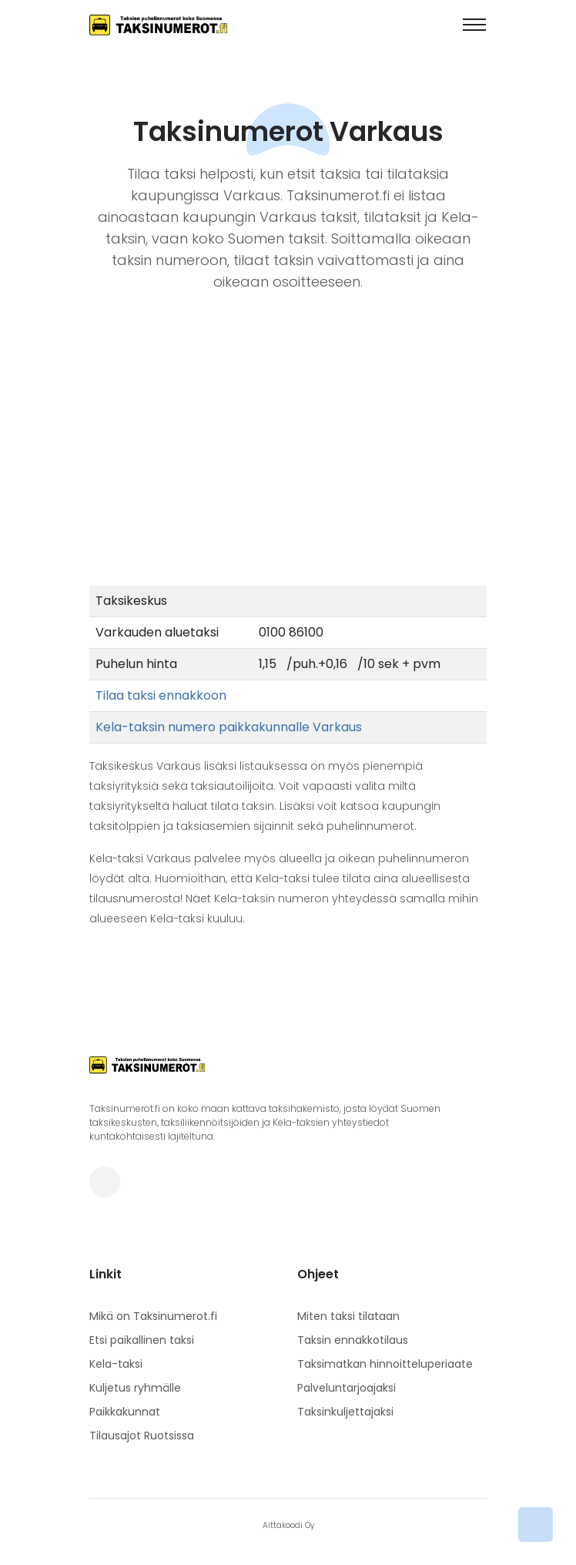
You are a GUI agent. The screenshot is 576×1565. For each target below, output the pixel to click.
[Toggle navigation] (474, 24)
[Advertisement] (288, 470)
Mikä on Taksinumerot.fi (153, 1316)
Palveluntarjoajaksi (346, 1387)
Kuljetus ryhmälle (135, 1387)
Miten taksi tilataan (348, 1316)
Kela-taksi (115, 1364)
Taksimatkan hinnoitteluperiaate (385, 1364)
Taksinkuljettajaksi (345, 1411)
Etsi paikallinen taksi (141, 1340)
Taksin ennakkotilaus (352, 1340)
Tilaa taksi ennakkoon (160, 695)
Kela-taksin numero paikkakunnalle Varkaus (228, 727)
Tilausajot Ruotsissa (141, 1435)
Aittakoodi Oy (288, 1525)
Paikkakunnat (124, 1411)
